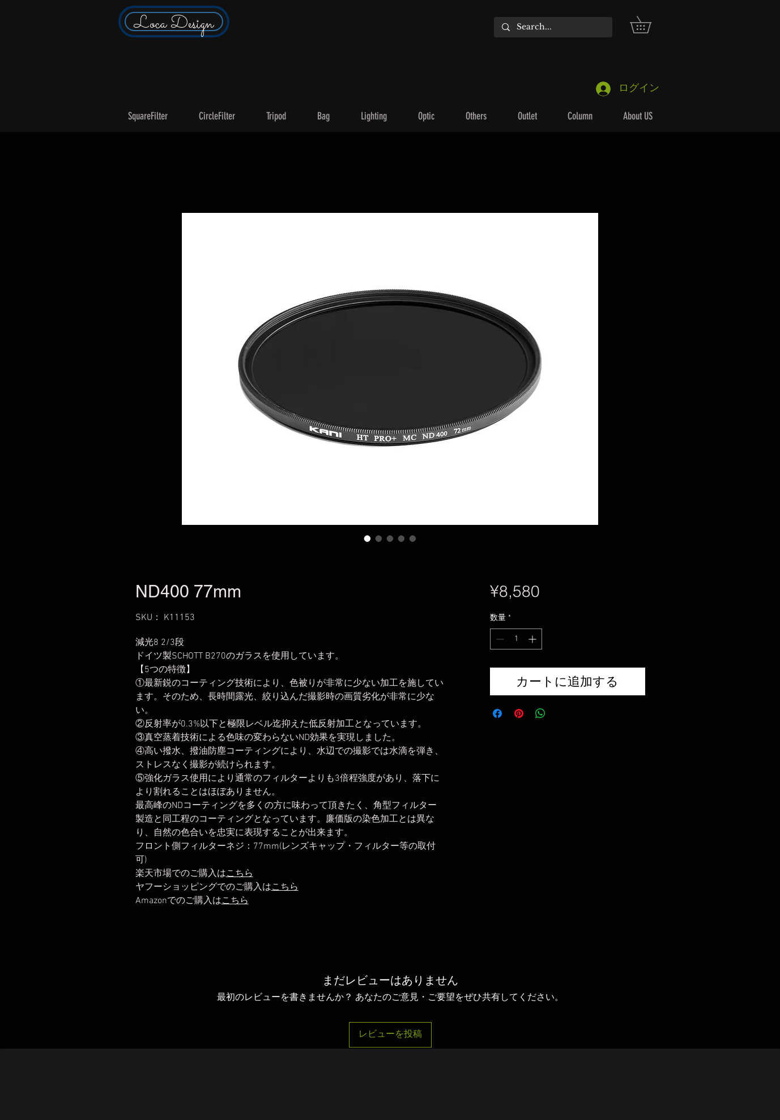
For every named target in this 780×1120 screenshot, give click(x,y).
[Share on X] (562, 713)
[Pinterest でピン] (519, 713)
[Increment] (533, 639)
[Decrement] (499, 639)
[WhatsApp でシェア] (540, 713)
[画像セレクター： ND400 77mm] (367, 538)
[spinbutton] (516, 639)
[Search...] (553, 27)
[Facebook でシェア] (497, 713)
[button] (649, 24)
